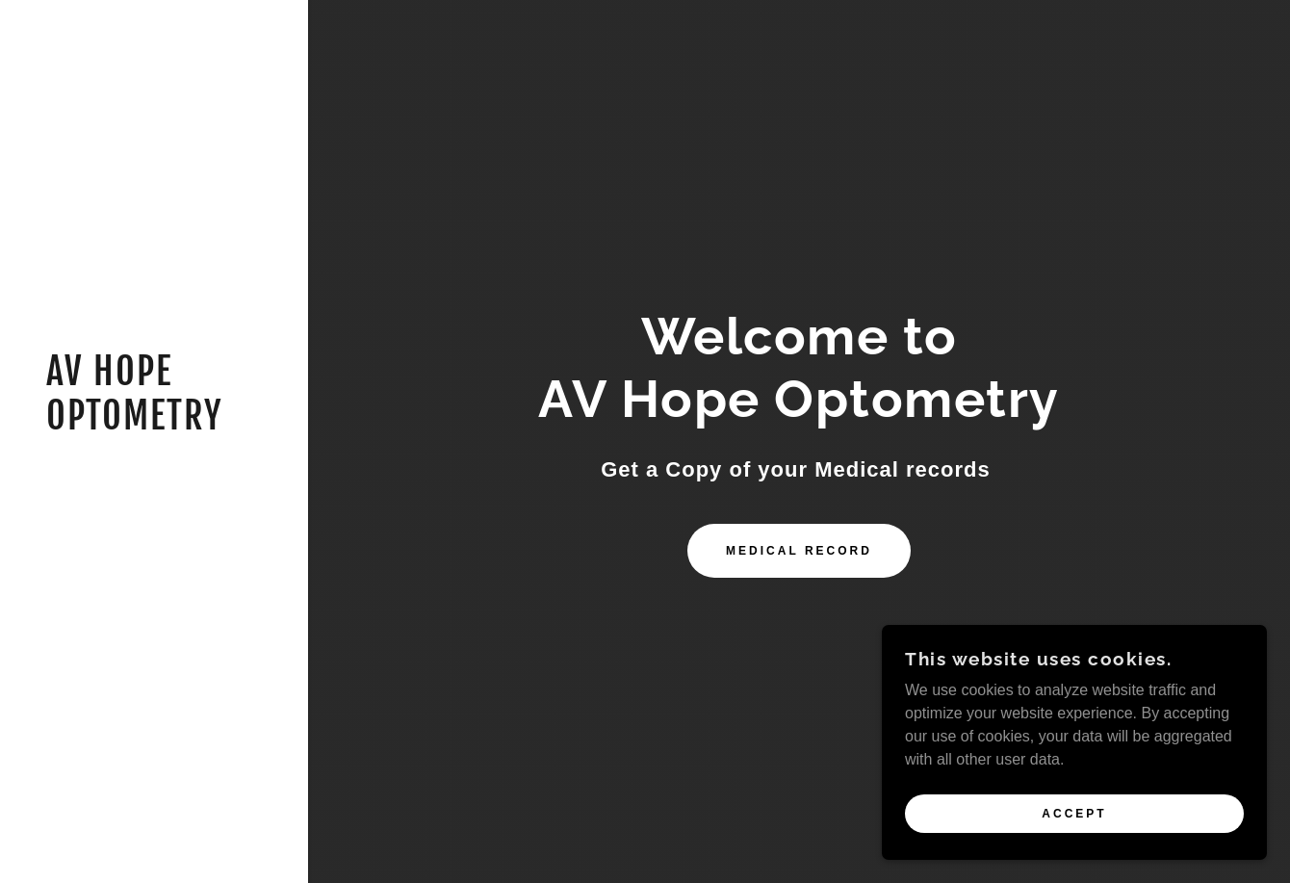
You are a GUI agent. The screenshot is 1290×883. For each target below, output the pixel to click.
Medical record (799, 551)
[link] (154, 424)
